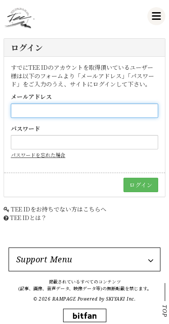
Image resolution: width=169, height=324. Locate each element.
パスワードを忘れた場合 (38, 154)
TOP (165, 311)
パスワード (25, 129)
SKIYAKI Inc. (121, 299)
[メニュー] (156, 16)
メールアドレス (31, 97)
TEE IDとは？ (28, 217)
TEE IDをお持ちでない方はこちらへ (58, 209)
